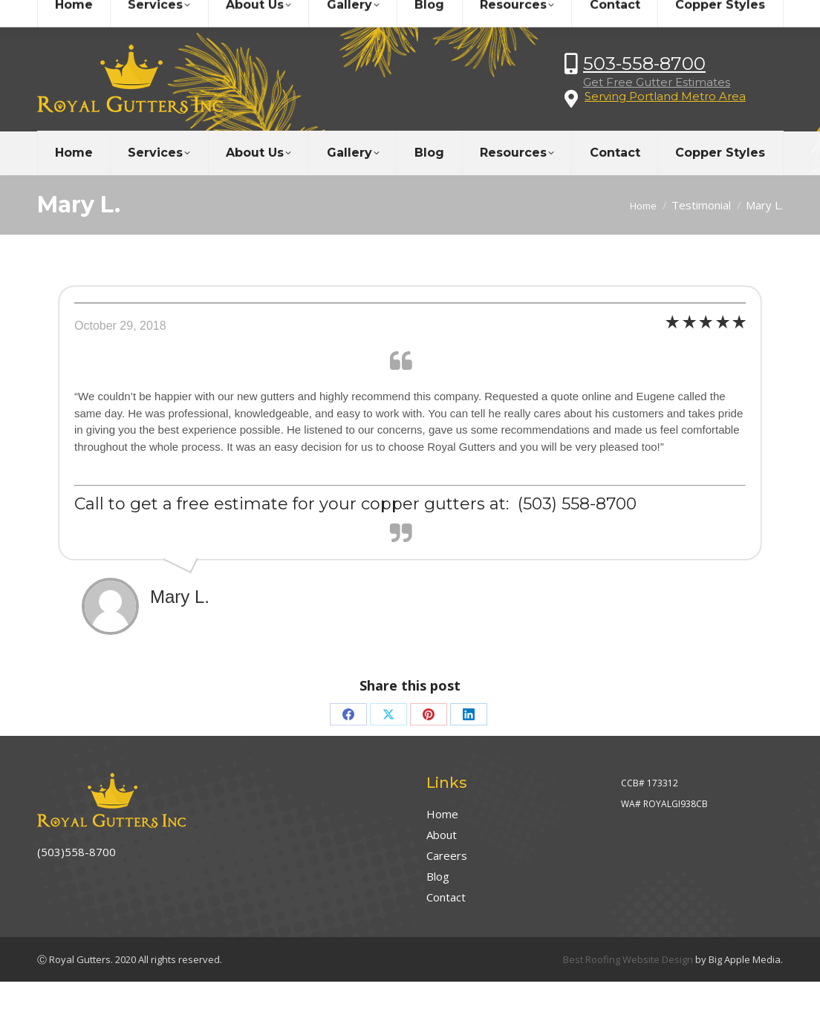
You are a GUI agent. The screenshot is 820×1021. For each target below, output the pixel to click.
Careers (446, 855)
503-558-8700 (644, 63)
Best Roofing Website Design (628, 959)
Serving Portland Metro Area (665, 96)
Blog (437, 876)
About (441, 834)
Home (442, 813)
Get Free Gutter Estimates (656, 82)
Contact (446, 897)
